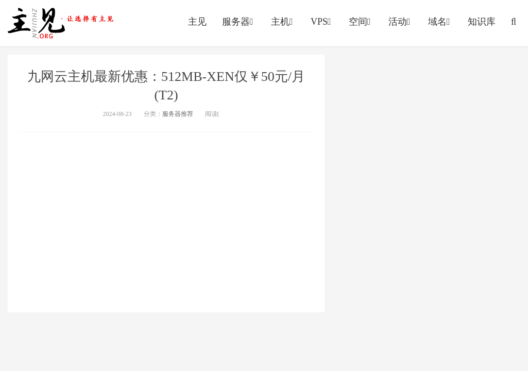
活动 (400, 21)
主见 (197, 21)
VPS (322, 21)
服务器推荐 (177, 113)
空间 (361, 21)
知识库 (482, 21)
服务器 (239, 21)
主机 (283, 21)
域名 (440, 21)
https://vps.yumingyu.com (63, 23)
